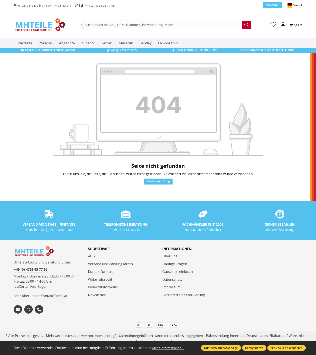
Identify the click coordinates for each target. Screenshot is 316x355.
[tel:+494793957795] (39, 311)
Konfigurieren (254, 348)
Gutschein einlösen (177, 271)
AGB (91, 256)
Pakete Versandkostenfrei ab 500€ (51, 50)
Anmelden (272, 5)
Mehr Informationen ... (170, 347)
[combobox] (161, 25)
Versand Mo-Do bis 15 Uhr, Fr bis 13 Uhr (45, 6)
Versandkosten (92, 337)
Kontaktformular (54, 297)
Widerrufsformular (103, 287)
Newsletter (97, 295)
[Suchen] (246, 25)
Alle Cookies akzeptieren (287, 348)
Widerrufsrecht (100, 279)
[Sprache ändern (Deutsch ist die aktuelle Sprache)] (295, 5)
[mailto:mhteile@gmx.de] (18, 311)
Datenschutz (172, 279)
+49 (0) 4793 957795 (126, 230)
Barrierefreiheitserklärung (183, 295)
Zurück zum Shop (158, 181)
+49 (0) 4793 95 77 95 (101, 6)
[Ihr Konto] (283, 25)
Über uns (169, 256)
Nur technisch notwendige (221, 348)
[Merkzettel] (273, 24)
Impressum (171, 287)
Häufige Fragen (174, 264)
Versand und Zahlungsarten (110, 264)
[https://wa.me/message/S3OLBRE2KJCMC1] (28, 311)
